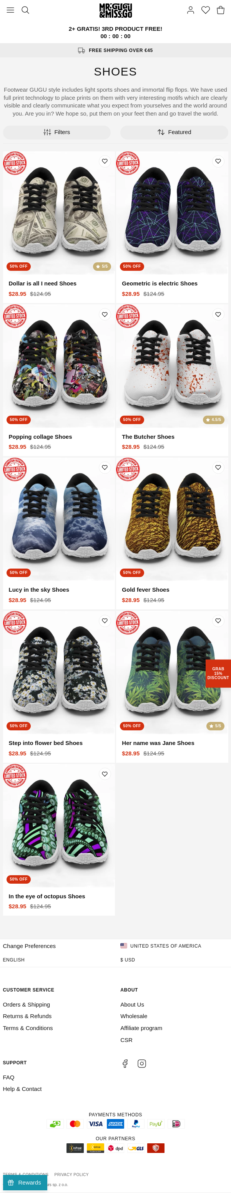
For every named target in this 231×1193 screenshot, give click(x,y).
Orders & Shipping (26, 1004)
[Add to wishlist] (105, 161)
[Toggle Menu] (10, 10)
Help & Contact (22, 1089)
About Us (132, 1004)
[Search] (25, 10)
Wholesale (133, 1016)
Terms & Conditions (28, 1028)
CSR (126, 1040)
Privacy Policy (72, 1175)
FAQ (9, 1077)
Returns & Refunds (27, 1016)
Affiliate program (141, 1028)
